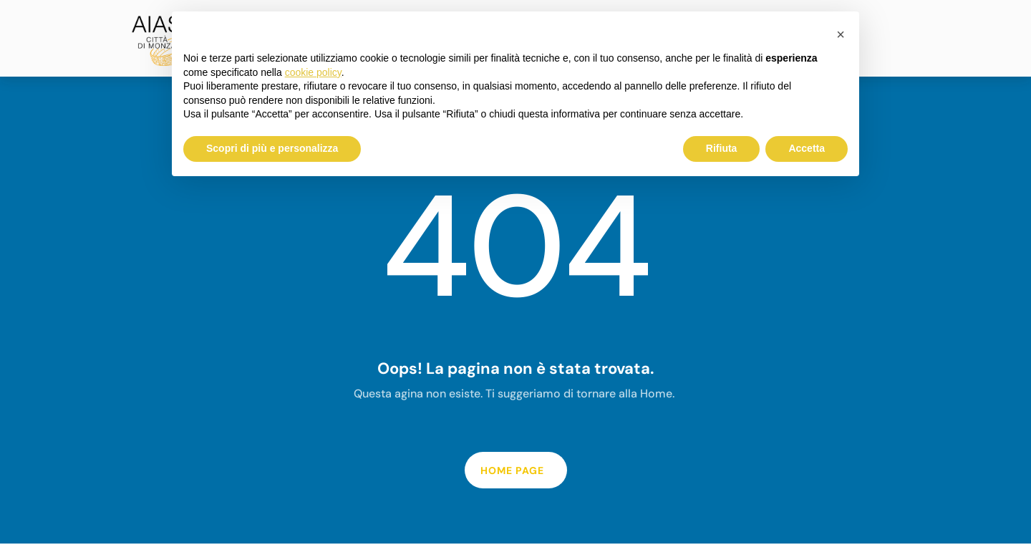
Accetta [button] (806, 148)
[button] (840, 34)
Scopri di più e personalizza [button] (272, 148)
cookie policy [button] (313, 72)
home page (512, 470)
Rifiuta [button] (721, 148)
